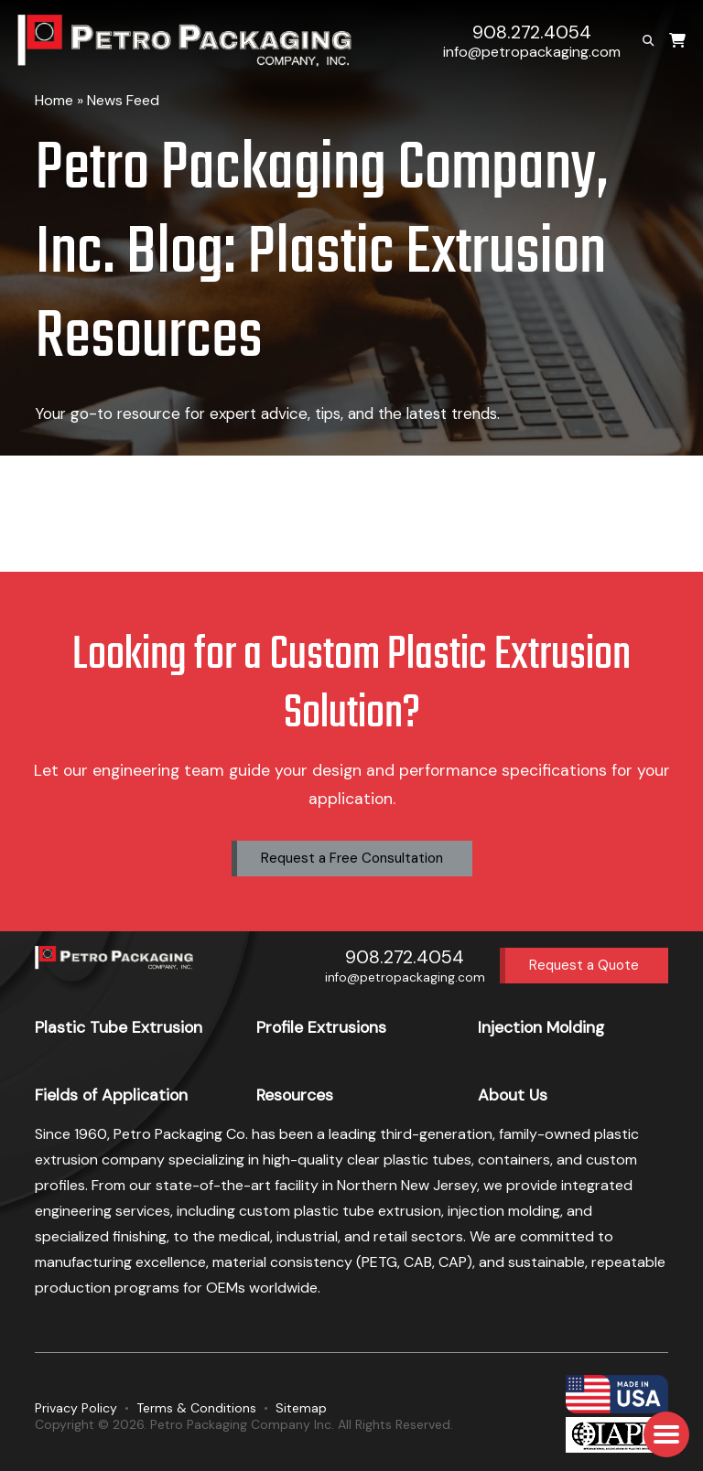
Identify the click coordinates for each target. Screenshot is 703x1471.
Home (54, 100)
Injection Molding (541, 1027)
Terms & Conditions (196, 1408)
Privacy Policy (76, 1408)
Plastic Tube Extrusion (118, 1027)
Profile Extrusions (321, 1027)
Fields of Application (111, 1095)
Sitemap (301, 1408)
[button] (666, 1434)
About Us (512, 1095)
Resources (294, 1095)
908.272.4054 (531, 32)
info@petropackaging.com (532, 51)
